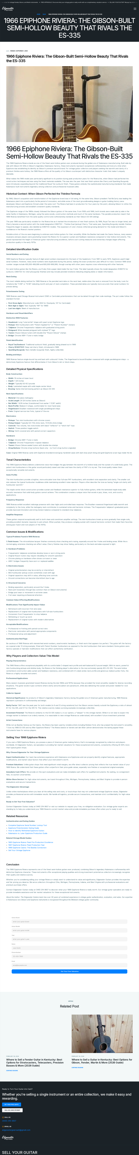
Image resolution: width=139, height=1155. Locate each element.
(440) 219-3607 (11, 1123)
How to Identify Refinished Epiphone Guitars (26, 831)
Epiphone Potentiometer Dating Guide (23, 828)
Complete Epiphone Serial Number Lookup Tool (27, 825)
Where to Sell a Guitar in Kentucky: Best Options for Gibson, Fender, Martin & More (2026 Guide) (102, 1053)
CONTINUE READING (12, 1063)
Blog (44, 14)
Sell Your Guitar (91, 1084)
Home (38, 14)
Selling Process (91, 1102)
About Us (78, 1120)
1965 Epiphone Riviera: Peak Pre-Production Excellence (30, 842)
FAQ (76, 1138)
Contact (77, 1127)
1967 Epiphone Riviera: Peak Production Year (26, 845)
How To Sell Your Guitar (100, 1096)
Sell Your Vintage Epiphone (19, 850)
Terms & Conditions (82, 1131)
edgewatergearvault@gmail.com (18, 1133)
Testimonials (79, 1123)
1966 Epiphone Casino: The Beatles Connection (27, 848)
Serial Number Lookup (97, 1090)
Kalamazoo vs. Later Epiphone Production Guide (27, 833)
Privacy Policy (80, 1135)
